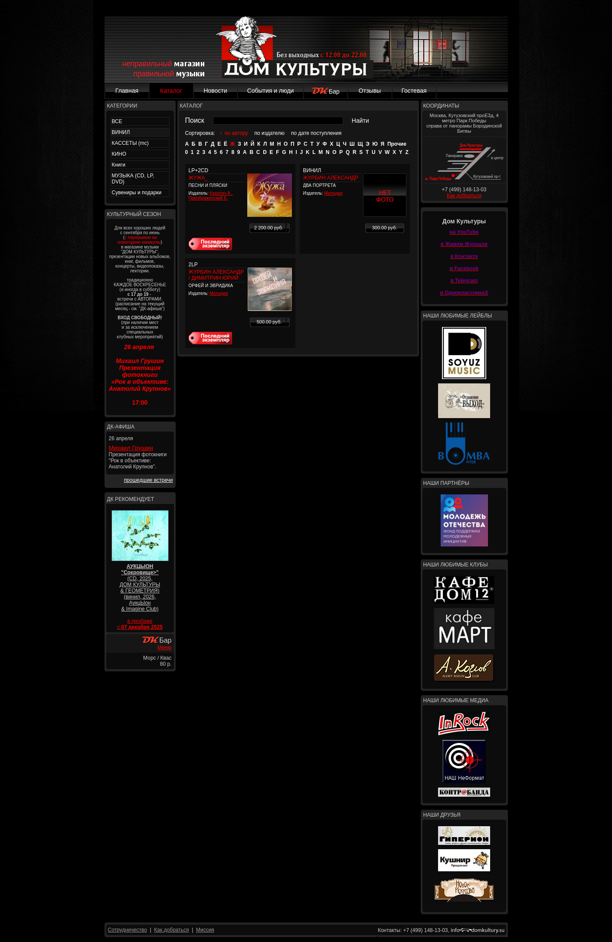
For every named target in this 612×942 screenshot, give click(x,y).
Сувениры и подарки (137, 193)
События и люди (270, 90)
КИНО (119, 154)
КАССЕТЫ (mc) (130, 143)
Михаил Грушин (131, 448)
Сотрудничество (127, 930)
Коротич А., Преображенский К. (211, 195)
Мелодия (333, 193)
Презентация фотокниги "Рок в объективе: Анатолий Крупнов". (138, 460)
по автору (236, 133)
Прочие (396, 144)
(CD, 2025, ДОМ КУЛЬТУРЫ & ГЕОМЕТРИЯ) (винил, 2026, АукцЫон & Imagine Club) (140, 587)
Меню (164, 647)
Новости (215, 90)
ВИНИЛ (121, 132)
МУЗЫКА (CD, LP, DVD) (133, 179)
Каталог (171, 90)
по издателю (270, 133)
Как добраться (464, 196)
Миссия (205, 930)
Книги (118, 165)
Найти (360, 120)
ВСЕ (117, 121)
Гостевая (413, 90)
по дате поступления (316, 133)
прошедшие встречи (148, 480)
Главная (126, 90)
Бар (325, 91)
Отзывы (370, 90)
